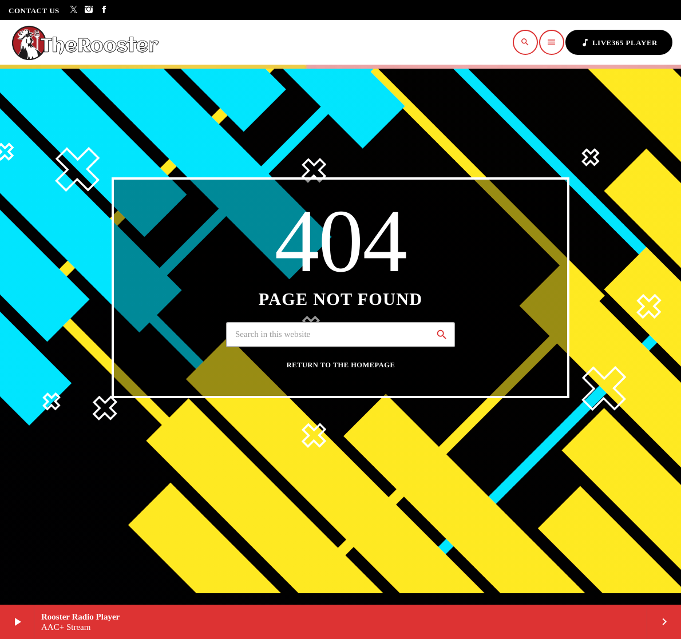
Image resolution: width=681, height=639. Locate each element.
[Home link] (89, 42)
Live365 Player (619, 42)
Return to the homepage (341, 365)
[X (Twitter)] (74, 10)
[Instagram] (89, 10)
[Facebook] (104, 10)
